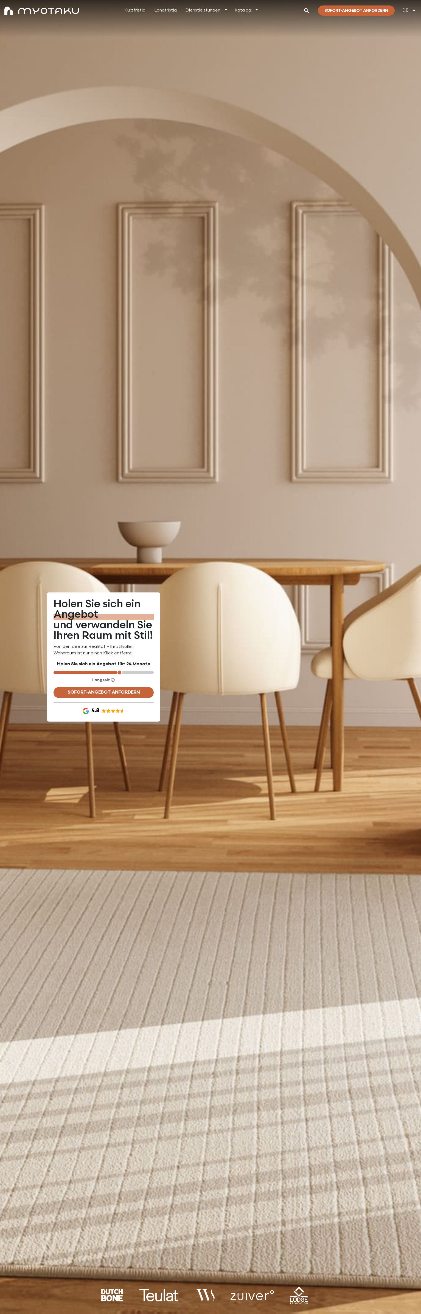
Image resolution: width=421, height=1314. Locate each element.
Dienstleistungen (203, 10)
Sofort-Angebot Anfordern (356, 10)
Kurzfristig (134, 10)
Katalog (243, 10)
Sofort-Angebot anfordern (104, 692)
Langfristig (165, 10)
